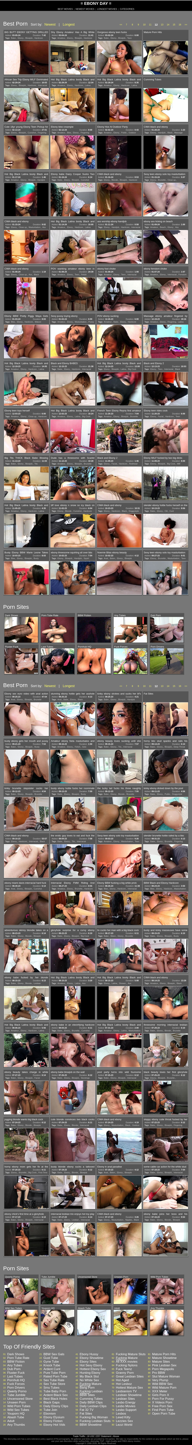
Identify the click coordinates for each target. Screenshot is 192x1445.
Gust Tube (50, 1358)
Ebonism (49, 1414)
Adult (10, 1421)
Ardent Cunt (51, 1369)
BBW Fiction (16, 1362)
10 (144, 24)
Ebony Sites (88, 1362)
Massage (178, 133)
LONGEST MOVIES (107, 9)
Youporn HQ (16, 1414)
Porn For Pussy (163, 1399)
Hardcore (38, 38)
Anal (106, 558)
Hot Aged (122, 1380)
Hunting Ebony (90, 1373)
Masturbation (149, 182)
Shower (122, 983)
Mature (38, 322)
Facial (160, 416)
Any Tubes (14, 1365)
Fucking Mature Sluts (131, 1354)
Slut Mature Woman (166, 1376)
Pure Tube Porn (54, 1373)
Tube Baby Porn (54, 1391)
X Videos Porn (162, 1402)
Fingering (42, 133)
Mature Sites (161, 1362)
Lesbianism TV (126, 1391)
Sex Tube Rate (53, 1380)
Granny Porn (125, 1373)
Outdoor (132, 133)
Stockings (85, 1078)
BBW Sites (87, 1395)
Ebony (20, 38)
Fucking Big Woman (94, 1417)
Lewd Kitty (123, 1417)
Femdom (182, 274)
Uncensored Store (20, 1399)
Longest (69, 24)
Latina (88, 85)
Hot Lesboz (124, 1384)
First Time (42, 1172)
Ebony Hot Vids (54, 1425)
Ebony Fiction (53, 1421)
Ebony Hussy (89, 1354)
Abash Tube (15, 1417)
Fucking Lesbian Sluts (95, 1421)
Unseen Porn (16, 1402)
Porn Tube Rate (18, 1358)
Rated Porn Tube (55, 1376)
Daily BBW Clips (91, 1402)
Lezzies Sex (124, 1421)
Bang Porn (87, 1388)
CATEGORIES (127, 9)
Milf (178, 464)
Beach (163, 227)
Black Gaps (51, 1402)
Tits (36, 464)
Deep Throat (179, 747)
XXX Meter (159, 1391)
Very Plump (160, 1380)
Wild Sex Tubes (18, 1410)
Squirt (86, 558)
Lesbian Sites (125, 1399)
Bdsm (112, 558)
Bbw (69, 133)
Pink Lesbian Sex (164, 1365)
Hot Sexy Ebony (91, 1365)
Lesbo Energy (125, 1402)
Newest (50, 24)
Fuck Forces (16, 1384)
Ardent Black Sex (55, 1395)
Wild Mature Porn (164, 1388)
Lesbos (121, 1414)
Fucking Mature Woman (90, 1385)
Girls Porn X (160, 1395)
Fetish (84, 274)
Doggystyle (134, 511)
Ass (44, 227)
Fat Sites (86, 1414)
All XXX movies (126, 1362)
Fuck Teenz (124, 1369)
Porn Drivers (16, 1388)
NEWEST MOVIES (85, 9)
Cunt (172, 511)
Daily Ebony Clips (55, 1406)
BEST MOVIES (65, 9)
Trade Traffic (79, 1436)
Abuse (116, 1436)
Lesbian (37, 983)
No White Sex (89, 1380)
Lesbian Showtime (129, 1395)
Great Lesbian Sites (130, 1376)
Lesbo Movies (125, 1406)
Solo (84, 747)
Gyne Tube (51, 1362)
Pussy (91, 322)
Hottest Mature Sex (129, 1388)
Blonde (115, 180)
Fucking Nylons (126, 1365)
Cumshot (32, 133)
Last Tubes (15, 1376)
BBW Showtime (91, 1425)
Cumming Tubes (91, 1399)
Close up (171, 180)
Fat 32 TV (86, 1410)
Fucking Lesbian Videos (91, 1392)
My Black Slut (89, 1376)
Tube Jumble (16, 1395)
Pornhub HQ (16, 1380)
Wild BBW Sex (162, 1384)
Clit (166, 511)
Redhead (133, 464)
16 (180, 24)
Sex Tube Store (54, 1384)
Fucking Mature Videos (127, 1359)
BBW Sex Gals (53, 1354)
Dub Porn (14, 1369)
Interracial (42, 85)
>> (186, 24)
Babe (13, 38)
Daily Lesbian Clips (93, 1406)
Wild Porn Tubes (18, 1406)
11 (150, 24)
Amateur (61, 38)
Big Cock (132, 369)
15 (174, 24)
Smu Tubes (51, 1388)
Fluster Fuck (16, 1373)
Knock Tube (51, 1365)
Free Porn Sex (162, 1406)
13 (162, 24)
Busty (36, 558)
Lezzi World (124, 1425)
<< (121, 24)
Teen (129, 38)
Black (170, 133)
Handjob (162, 133)
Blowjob (29, 38)
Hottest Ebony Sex (93, 1369)
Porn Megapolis (163, 1369)
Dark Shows (15, 1354)
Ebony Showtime (91, 1358)
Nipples (128, 1220)
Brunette (162, 180)
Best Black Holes (55, 1399)
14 (168, 24)
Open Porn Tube (163, 1414)
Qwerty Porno (17, 1391)
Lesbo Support (126, 1410)
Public (124, 133)
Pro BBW (158, 1373)
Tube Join (50, 1410)
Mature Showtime (164, 1358)
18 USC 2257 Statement (99, 1436)
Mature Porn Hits (164, 1354)
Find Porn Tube (163, 1410)
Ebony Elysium (53, 1417)
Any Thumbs (16, 1425)
